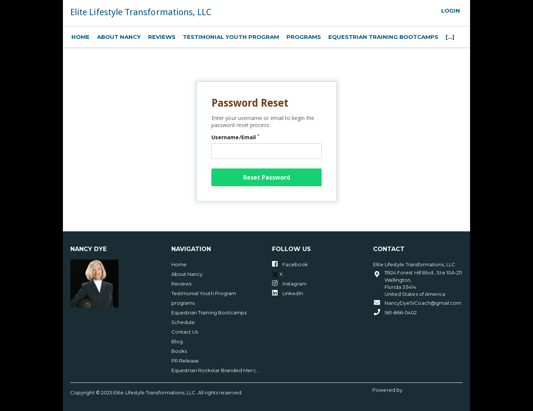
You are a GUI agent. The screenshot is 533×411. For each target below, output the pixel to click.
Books (179, 351)
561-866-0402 (395, 312)
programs (303, 37)
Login (450, 10)
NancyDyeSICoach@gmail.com (417, 302)
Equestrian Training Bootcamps (383, 37)
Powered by (387, 390)
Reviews (161, 37)
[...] (450, 37)
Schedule (183, 322)
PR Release (185, 361)
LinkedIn (287, 293)
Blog (177, 341)
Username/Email (235, 137)
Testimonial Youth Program (231, 37)
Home (80, 37)
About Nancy (119, 37)
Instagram (289, 283)
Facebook (290, 264)
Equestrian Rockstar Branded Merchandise (216, 370)
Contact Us (184, 332)
